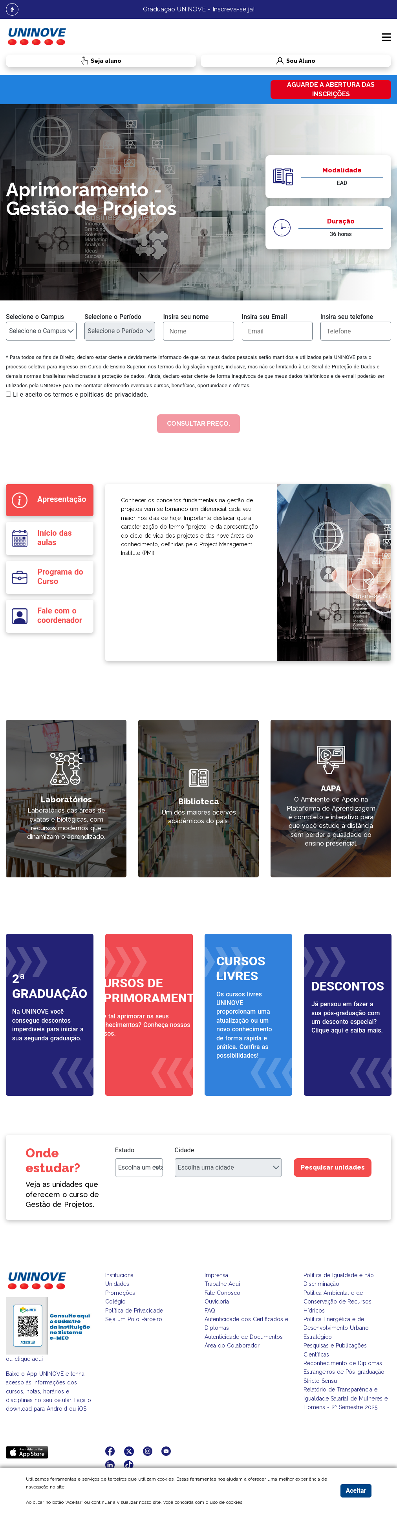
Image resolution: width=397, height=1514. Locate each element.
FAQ (210, 1310)
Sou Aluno (258, 61)
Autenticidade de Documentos (244, 1337)
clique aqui (29, 1359)
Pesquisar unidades (333, 1167)
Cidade (184, 1150)
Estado (124, 1150)
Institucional (120, 1275)
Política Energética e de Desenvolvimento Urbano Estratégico (336, 1328)
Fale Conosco (222, 1293)
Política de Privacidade (134, 1310)
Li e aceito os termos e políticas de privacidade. (80, 394)
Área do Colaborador (232, 1345)
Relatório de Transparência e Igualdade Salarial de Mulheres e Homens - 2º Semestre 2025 (346, 1398)
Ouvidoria (217, 1301)
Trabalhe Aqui (222, 1284)
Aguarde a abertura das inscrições (331, 89)
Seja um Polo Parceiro (133, 1319)
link (143, 725)
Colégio (115, 1301)
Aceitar (356, 1490)
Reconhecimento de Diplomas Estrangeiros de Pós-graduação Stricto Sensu (344, 1372)
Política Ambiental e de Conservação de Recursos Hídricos (337, 1302)
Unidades (117, 1284)
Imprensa (216, 1275)
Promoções (120, 1293)
